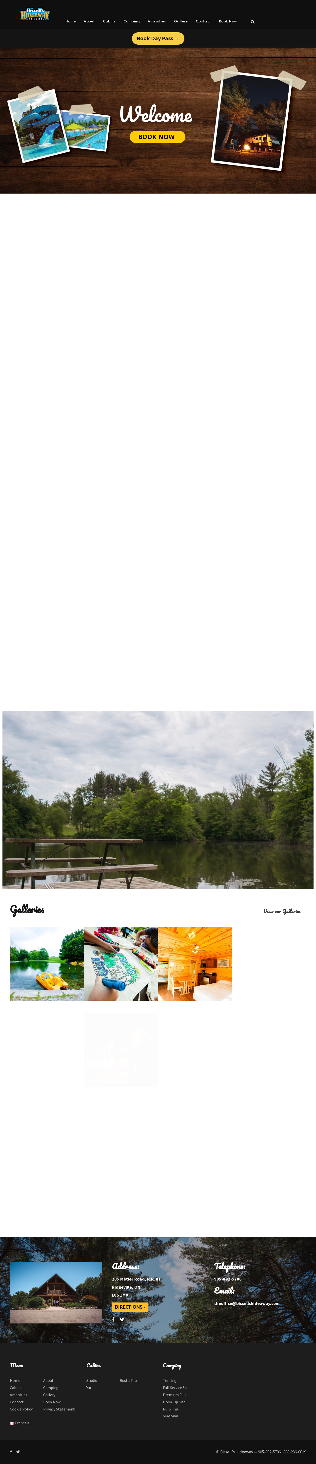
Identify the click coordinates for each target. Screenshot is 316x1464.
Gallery (181, 21)
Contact (203, 21)
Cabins (109, 21)
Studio (91, 1380)
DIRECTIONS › (130, 1307)
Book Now (228, 21)
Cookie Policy (21, 1409)
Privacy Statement (59, 1409)
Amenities (157, 21)
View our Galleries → (285, 911)
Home (70, 21)
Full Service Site (176, 1387)
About (89, 21)
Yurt (89, 1387)
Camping (131, 21)
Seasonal (170, 1415)
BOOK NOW (157, 136)
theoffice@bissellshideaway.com (246, 1303)
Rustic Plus (129, 1380)
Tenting (170, 1380)
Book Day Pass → (158, 38)
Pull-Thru (171, 1409)
